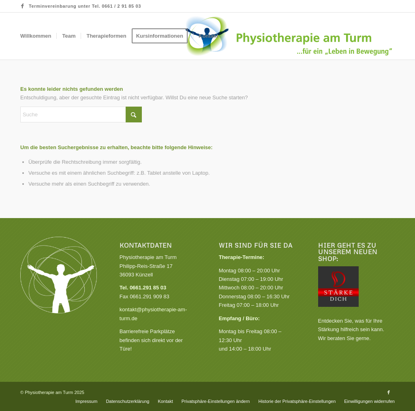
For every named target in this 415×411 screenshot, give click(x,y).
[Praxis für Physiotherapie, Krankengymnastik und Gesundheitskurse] (289, 36)
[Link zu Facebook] (23, 6)
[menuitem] (35, 36)
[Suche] (81, 114)
